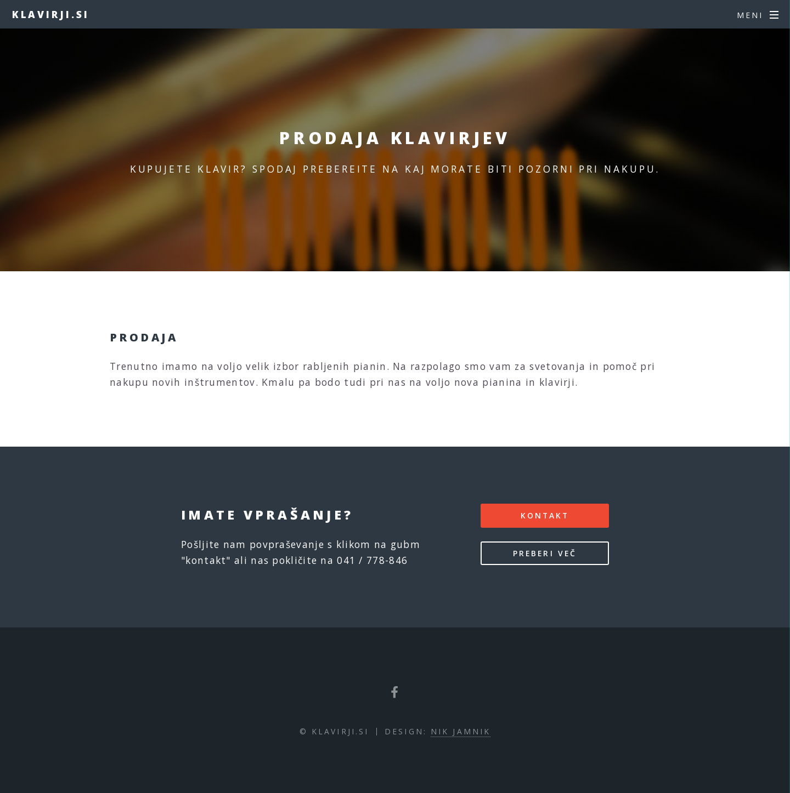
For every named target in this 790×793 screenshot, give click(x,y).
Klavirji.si (50, 14)
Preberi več (545, 553)
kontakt (545, 515)
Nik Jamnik (460, 731)
